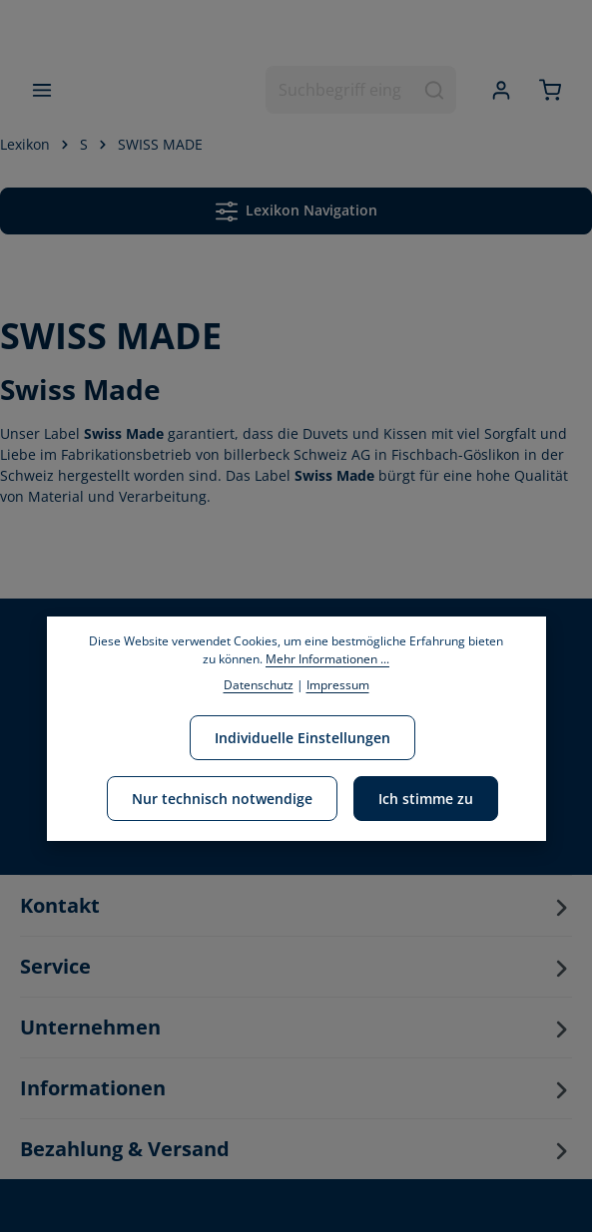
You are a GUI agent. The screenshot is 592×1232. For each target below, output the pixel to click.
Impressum (337, 684)
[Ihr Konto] (500, 90)
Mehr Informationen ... (327, 658)
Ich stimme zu (425, 798)
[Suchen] (434, 91)
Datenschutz (259, 684)
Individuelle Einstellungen (302, 737)
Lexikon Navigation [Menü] (296, 211)
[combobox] (340, 91)
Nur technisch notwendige (222, 798)
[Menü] (42, 90)
